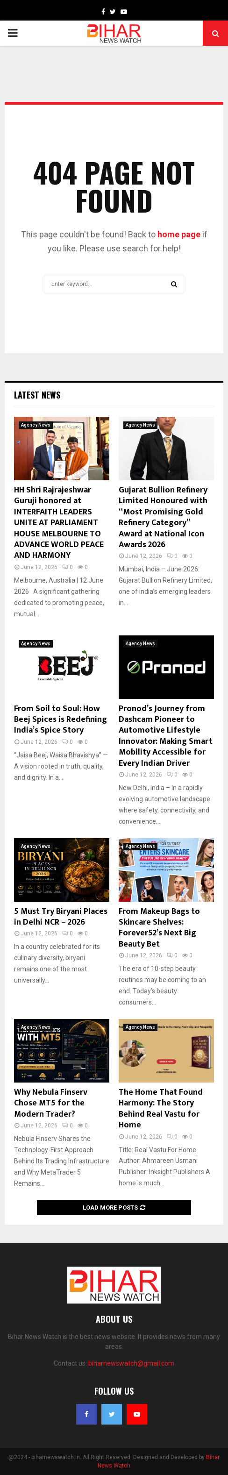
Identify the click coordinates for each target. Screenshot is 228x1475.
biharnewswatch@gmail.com (131, 1363)
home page (178, 234)
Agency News (35, 425)
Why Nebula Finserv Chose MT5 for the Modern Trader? (50, 1103)
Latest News (37, 395)
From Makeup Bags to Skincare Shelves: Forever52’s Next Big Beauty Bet (159, 928)
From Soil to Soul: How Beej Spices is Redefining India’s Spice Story (60, 720)
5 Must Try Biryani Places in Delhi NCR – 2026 (60, 917)
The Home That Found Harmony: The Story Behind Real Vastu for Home (161, 1108)
